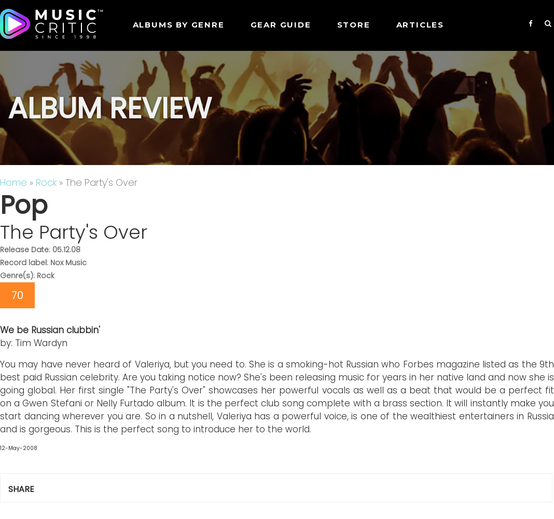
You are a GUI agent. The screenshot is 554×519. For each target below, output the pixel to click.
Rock (46, 182)
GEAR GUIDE (281, 25)
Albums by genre (179, 25)
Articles (420, 25)
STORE (353, 25)
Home (13, 182)
